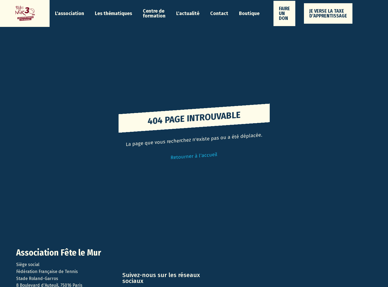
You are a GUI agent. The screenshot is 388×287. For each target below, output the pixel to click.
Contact (219, 13)
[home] (25, 13)
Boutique (249, 13)
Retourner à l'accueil (194, 156)
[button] (69, 13)
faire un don (284, 13)
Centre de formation (154, 13)
